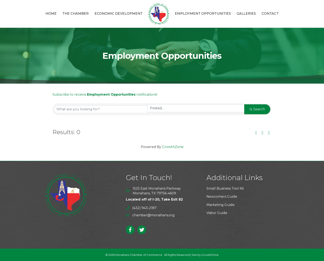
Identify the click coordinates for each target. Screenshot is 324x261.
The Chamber (75, 14)
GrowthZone (172, 147)
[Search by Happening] (195, 108)
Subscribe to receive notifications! (104, 94)
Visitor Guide (216, 213)
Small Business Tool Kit (225, 188)
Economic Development (118, 14)
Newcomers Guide (221, 196)
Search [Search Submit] (257, 109)
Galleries (246, 14)
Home (51, 14)
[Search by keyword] (101, 109)
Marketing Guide (220, 205)
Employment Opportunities (203, 14)
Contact (270, 14)
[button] (256, 133)
